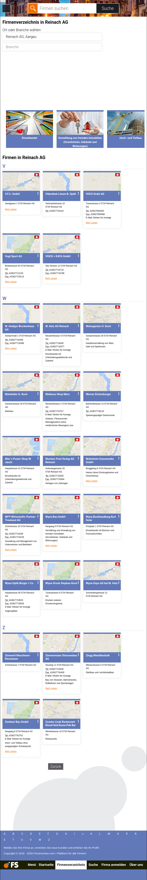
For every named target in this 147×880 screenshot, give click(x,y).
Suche (93, 865)
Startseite (46, 865)
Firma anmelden (113, 865)
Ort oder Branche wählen (21, 30)
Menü (32, 865)
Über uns (136, 865)
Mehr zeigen (11, 209)
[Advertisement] (73, 82)
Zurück (55, 766)
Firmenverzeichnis (71, 865)
